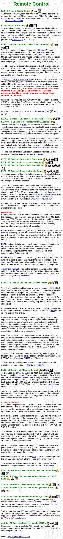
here (52, 311)
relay (43, 52)
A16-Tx (30, 365)
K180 (24, 125)
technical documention (18, 377)
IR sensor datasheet (14, 20)
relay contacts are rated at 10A (18, 79)
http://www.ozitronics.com (19, 537)
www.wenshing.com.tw (41, 199)
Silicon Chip (17, 39)
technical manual (11, 269)
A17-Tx (30, 154)
